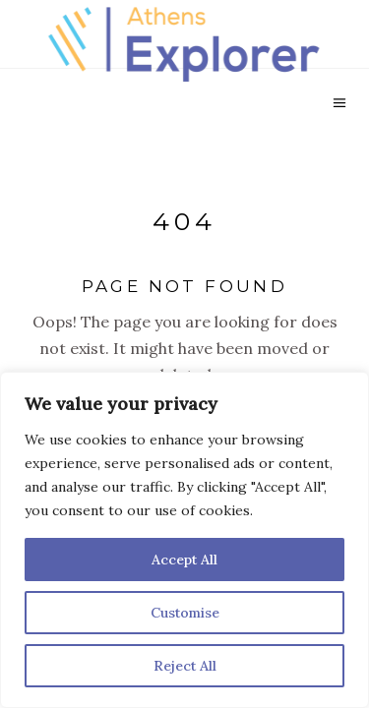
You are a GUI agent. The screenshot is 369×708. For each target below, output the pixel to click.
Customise (185, 612)
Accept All (184, 559)
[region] (184, 540)
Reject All (185, 666)
